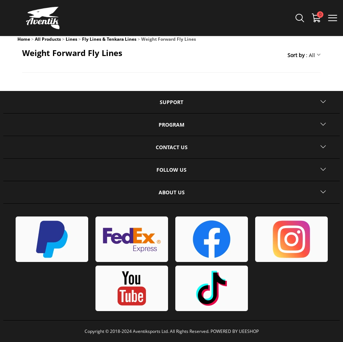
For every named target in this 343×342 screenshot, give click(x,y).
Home (23, 39)
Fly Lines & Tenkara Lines (109, 39)
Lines (71, 39)
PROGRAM (171, 124)
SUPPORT (171, 102)
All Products (48, 39)
